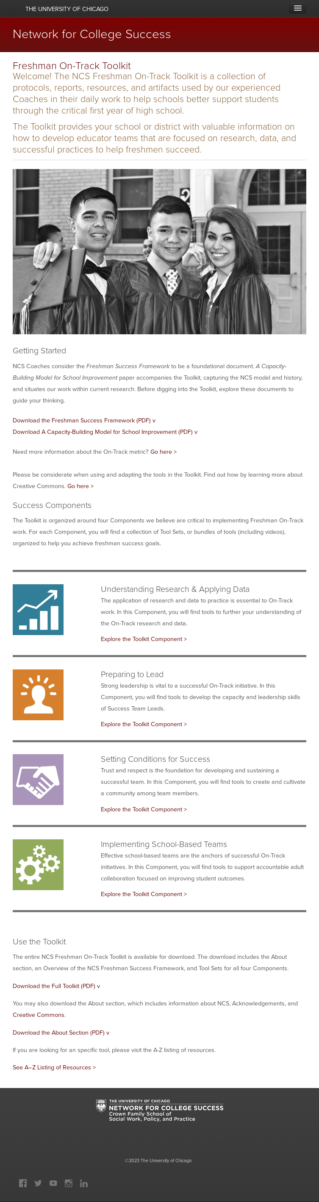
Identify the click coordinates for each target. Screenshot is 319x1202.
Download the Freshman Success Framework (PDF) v (84, 420)
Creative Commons (38, 1014)
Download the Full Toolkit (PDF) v (56, 986)
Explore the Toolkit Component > (144, 639)
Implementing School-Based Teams (164, 844)
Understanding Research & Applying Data (175, 589)
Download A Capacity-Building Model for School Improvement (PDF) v (105, 431)
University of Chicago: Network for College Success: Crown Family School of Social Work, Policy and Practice (159, 1118)
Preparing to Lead (132, 674)
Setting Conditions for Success (155, 759)
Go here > (164, 451)
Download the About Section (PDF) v (61, 1032)
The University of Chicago (166, 1160)
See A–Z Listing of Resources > (54, 1067)
